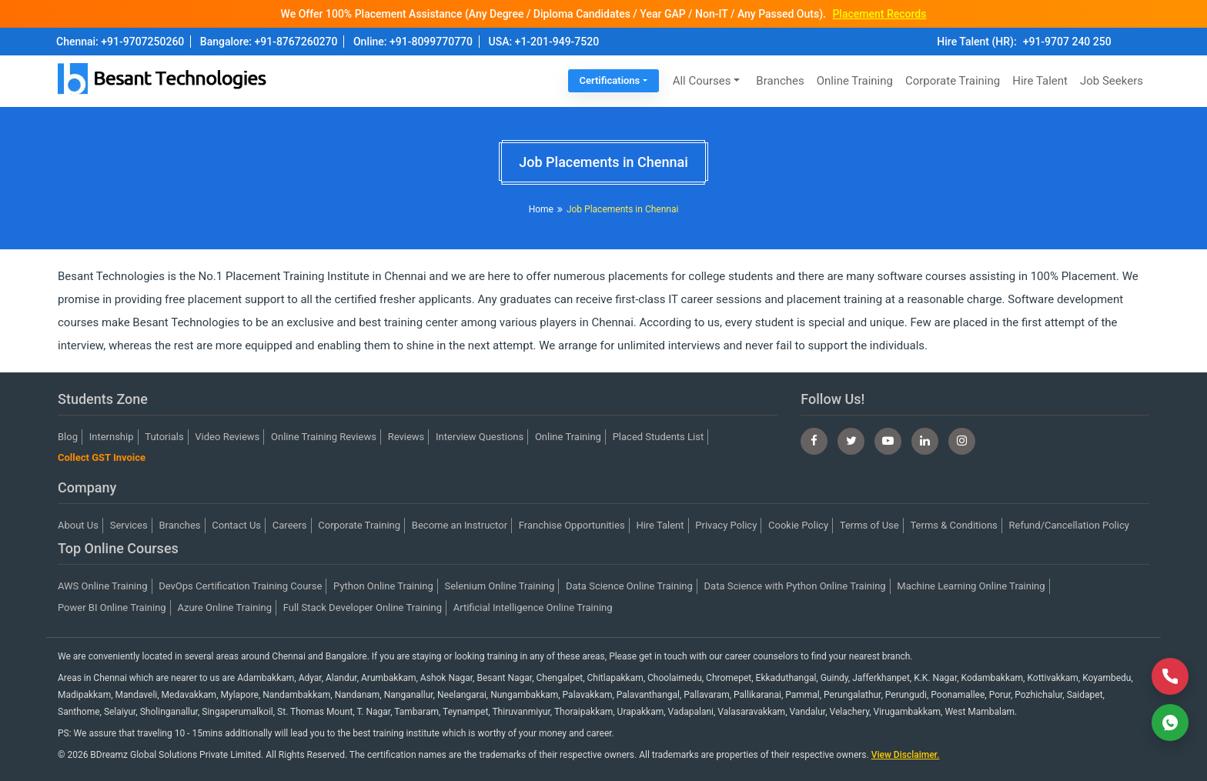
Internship (111, 436)
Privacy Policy (726, 525)
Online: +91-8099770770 (413, 41)
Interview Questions (479, 436)
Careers (289, 525)
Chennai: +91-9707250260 (120, 41)
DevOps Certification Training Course (240, 586)
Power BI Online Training (112, 607)
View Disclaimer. (905, 754)
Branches (780, 81)
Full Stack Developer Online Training (362, 607)
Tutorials (164, 436)
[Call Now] (1170, 676)
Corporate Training (952, 81)
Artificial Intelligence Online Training (533, 607)
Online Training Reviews (323, 436)
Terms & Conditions (953, 525)
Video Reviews (227, 436)
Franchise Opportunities (572, 525)
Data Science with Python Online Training (795, 586)
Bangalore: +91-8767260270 (269, 41)
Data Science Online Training (629, 586)
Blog (68, 436)
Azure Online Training (224, 607)
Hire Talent (1040, 81)
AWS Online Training (103, 586)
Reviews (406, 436)
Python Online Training (383, 586)
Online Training (855, 81)
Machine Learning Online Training (971, 586)
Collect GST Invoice (101, 457)
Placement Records (879, 14)
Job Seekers (1111, 81)
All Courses (702, 81)
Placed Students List (658, 436)
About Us (78, 525)
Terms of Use (869, 525)
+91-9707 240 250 (1067, 41)
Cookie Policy (798, 525)
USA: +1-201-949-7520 (544, 41)
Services (129, 525)
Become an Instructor (459, 525)
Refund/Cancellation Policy (1069, 525)
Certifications (610, 80)
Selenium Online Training (500, 586)
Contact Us (236, 525)
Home (541, 209)
